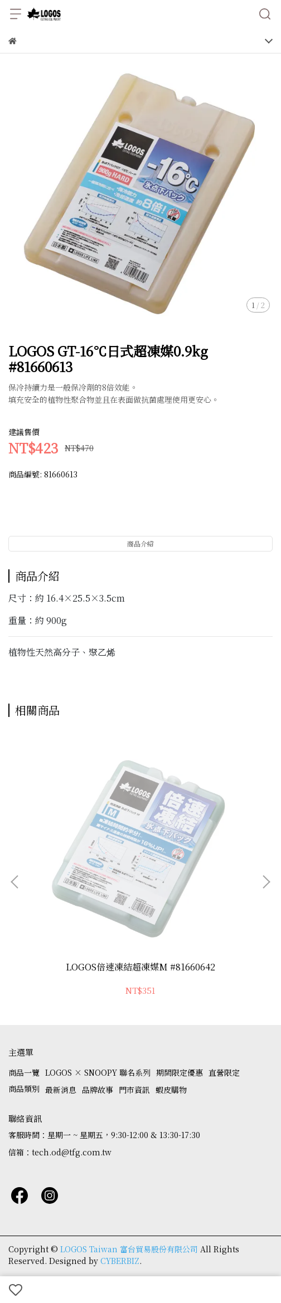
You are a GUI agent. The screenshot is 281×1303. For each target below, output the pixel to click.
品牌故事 (97, 1089)
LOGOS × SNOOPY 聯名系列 (98, 1072)
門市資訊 (134, 1089)
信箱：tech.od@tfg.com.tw (60, 1152)
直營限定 (224, 1072)
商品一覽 (24, 1072)
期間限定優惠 (179, 1072)
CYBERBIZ (119, 1260)
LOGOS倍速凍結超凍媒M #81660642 (140, 967)
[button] (266, 882)
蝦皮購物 (171, 1089)
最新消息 (60, 1089)
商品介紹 (140, 543)
